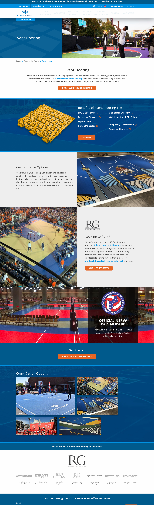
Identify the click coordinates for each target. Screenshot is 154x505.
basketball (100, 259)
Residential (39, 6)
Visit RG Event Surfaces (97, 266)
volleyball (118, 259)
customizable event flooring (68, 78)
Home (23, 6)
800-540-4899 (109, 6)
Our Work (128, 13)
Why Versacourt (46, 13)
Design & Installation (101, 13)
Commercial (56, 6)
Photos (115, 13)
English (91, 6)
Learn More (84, 137)
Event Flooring (47, 61)
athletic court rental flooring (107, 244)
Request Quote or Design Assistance (77, 88)
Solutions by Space (87, 13)
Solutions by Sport (73, 13)
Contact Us (128, 6)
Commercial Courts (31, 61)
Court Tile (59, 13)
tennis (109, 259)
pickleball (89, 259)
